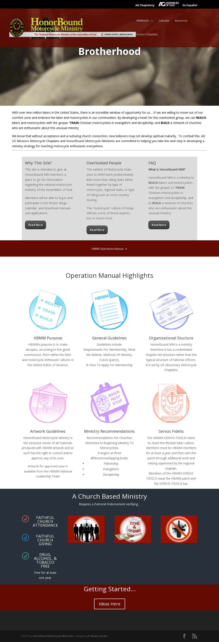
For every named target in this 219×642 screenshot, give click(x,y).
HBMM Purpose (48, 337)
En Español (190, 5)
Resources (181, 20)
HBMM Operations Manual (107, 249)
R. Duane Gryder (98, 636)
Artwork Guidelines (47, 431)
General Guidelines (109, 337)
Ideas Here (109, 604)
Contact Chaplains (147, 34)
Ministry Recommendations (109, 431)
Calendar (164, 20)
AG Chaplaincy (145, 5)
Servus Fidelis (171, 431)
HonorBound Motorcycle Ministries (53, 636)
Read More (35, 225)
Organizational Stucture (171, 337)
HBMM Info (142, 20)
